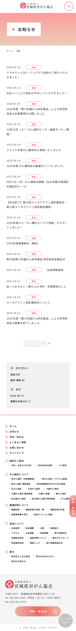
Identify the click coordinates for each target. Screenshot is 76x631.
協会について (16, 523)
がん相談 (65, 499)
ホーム (10, 50)
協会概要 (30, 528)
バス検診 (63, 465)
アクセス (15, 533)
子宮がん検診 (34, 489)
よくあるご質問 (17, 442)
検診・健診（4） (17, 380)
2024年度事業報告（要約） (23, 243)
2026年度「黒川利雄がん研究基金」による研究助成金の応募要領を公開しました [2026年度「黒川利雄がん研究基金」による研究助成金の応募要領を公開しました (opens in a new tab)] (37, 111)
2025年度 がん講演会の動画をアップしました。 (36, 166)
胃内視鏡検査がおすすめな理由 (51, 484)
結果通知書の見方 (19, 514)
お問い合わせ (16, 447)
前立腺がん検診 (18, 499)
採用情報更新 (55, 270)
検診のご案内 (16, 460)
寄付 (11, 552)
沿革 (42, 528)
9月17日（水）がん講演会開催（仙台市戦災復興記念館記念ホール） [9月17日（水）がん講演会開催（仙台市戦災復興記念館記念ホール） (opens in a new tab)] (38, 184)
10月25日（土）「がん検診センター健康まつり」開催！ (38, 131)
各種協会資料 (17, 538)
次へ (50, 343)
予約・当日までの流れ (21, 465)
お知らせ (14, 431)
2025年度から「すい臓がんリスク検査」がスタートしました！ (37, 225)
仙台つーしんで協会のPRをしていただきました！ (37, 93)
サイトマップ (16, 453)
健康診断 (15, 509)
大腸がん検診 (52, 489)
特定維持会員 (17, 543)
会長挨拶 (15, 528)
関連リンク (35, 543)
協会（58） (15, 374)
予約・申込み (16, 437)
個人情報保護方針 (54, 543)
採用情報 (44, 533)
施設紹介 (54, 528)
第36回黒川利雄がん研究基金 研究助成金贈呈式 (36, 259)
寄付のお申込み (18, 561)
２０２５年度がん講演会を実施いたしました (34, 150)
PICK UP (15, 395)
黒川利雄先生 (60, 533)
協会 (34, 67)
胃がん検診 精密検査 (20, 484)
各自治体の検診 (45, 465)
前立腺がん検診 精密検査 (43, 499)
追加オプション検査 (43, 514)
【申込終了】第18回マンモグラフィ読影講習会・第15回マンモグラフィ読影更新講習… (37, 204)
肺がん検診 (61, 493)
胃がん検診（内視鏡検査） (23, 479)
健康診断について (19, 505)
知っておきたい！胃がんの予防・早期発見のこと (37, 286)
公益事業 (30, 533)
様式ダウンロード (60, 538)
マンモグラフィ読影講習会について (28, 302)
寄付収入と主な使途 (20, 556)
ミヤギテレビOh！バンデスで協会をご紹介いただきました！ (37, 75)
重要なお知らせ (18, 401)
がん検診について (19, 474)
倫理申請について (38, 538)
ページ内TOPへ (65, 620)
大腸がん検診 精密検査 (22, 493)
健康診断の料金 (57, 509)
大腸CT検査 (44, 493)
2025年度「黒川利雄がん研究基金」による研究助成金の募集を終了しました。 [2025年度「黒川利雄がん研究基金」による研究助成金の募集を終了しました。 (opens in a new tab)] (37, 320)
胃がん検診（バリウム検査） (55, 479)
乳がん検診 (16, 489)
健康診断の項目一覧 (35, 509)
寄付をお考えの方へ (45, 556)
